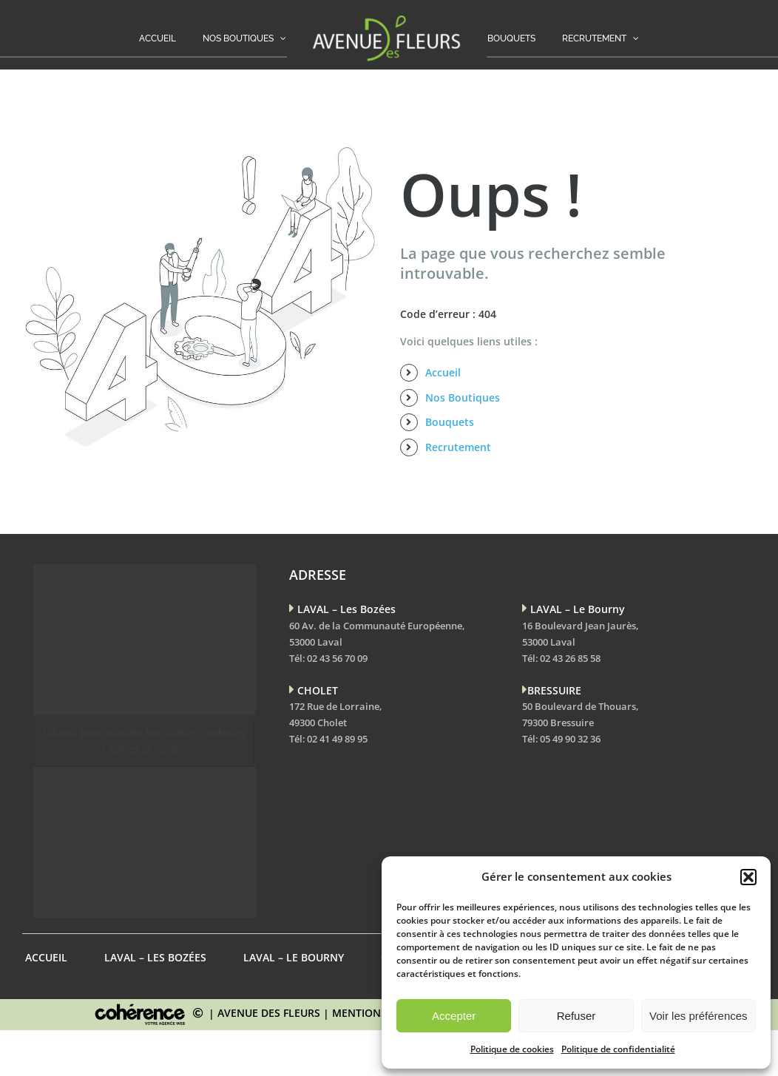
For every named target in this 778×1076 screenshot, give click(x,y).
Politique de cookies (512, 1049)
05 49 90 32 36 (570, 738)
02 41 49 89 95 (337, 738)
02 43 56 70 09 (337, 658)
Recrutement (458, 447)
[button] (748, 877)
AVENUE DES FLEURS (268, 1013)
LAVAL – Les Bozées (155, 957)
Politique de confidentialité (618, 1049)
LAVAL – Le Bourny (293, 957)
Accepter (454, 1015)
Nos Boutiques (462, 397)
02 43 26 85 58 (570, 658)
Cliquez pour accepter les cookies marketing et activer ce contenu (144, 740)
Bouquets (449, 422)
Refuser (576, 1015)
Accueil (443, 372)
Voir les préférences (698, 1015)
